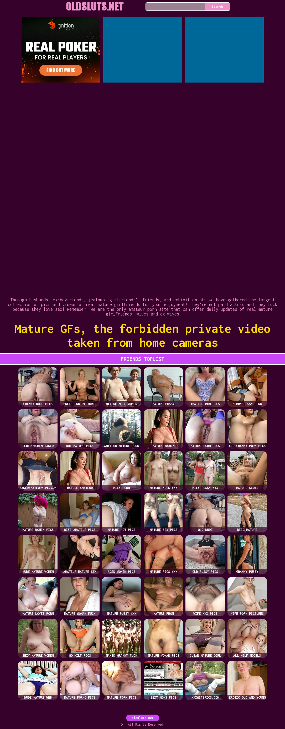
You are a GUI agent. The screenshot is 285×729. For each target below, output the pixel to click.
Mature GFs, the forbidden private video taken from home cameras (142, 335)
